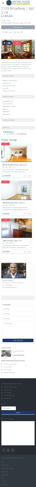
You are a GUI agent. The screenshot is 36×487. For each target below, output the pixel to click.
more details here (22, 134)
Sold (8, 20)
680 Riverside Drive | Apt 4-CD (15, 165)
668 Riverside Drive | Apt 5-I (14, 203)
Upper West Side (25, 23)
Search (18, 413)
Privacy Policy (5, 485)
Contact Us (4, 481)
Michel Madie (8, 280)
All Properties (5, 465)
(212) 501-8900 (8, 367)
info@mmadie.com (9, 372)
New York (16, 23)
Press (2, 478)
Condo (3, 20)
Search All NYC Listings (7, 468)
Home (3, 462)
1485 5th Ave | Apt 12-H (12, 241)
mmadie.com (7, 398)
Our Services (4, 475)
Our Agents (4, 471)
